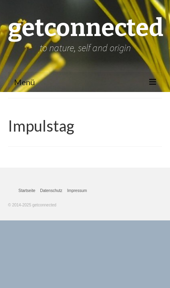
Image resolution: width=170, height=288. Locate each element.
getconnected (85, 28)
